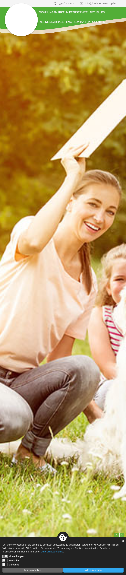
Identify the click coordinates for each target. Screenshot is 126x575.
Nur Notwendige (32, 570)
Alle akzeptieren (93, 570)
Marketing (10, 564)
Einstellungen (13, 556)
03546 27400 (66, 3)
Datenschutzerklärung (52, 551)
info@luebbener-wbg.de (100, 3)
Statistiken (11, 560)
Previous (116, 535)
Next (121, 535)
